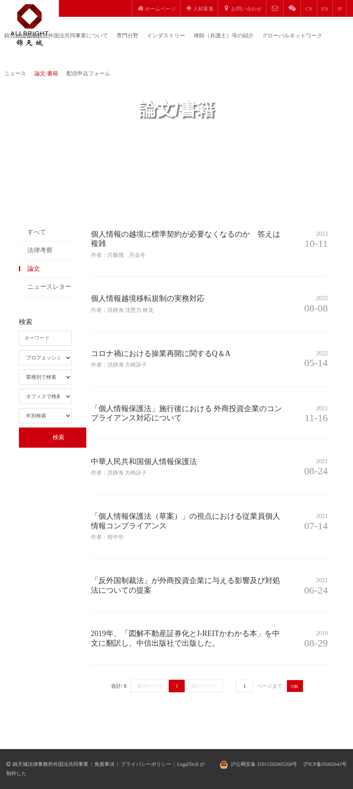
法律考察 (40, 250)
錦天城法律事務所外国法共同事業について (56, 35)
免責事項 (104, 764)
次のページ (203, 686)
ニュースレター (49, 286)
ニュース (15, 73)
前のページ (149, 686)
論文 (33, 268)
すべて (36, 232)
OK (294, 686)
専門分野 (127, 35)
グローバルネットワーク (292, 35)
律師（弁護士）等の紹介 (224, 35)
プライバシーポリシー (146, 764)
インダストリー (166, 35)
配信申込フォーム (88, 73)
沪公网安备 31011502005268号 (264, 764)
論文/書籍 (46, 73)
